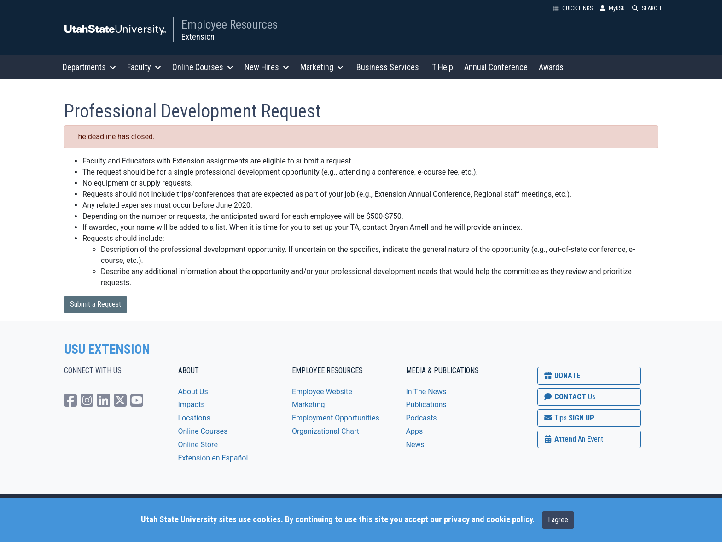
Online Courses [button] (202, 67)
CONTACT (569, 396)
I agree (558, 519)
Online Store (198, 444)
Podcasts (421, 418)
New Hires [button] (267, 67)
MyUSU (612, 8)
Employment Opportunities (335, 418)
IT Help (441, 67)
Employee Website (322, 391)
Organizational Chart (325, 431)
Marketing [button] (322, 67)
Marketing (308, 404)
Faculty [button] (144, 67)
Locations (194, 418)
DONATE (561, 375)
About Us (193, 391)
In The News (426, 391)
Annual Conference (496, 67)
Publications (426, 404)
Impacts (191, 404)
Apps (414, 431)
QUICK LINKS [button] (573, 8)
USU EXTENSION (107, 349)
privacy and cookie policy (488, 519)
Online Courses (203, 431)
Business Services (387, 67)
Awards (551, 67)
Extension (198, 36)
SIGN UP (568, 418)
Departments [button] (89, 67)
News (415, 444)
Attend (573, 439)
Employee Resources (229, 24)
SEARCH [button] (646, 8)
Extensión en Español (213, 458)
